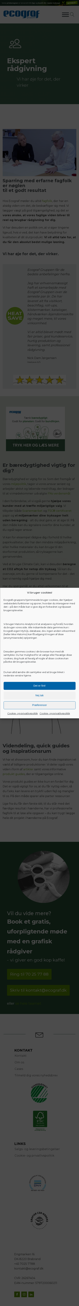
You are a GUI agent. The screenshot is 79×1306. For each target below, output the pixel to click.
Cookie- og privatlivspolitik (22, 713)
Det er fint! (39, 685)
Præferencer (39, 704)
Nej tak (39, 695)
